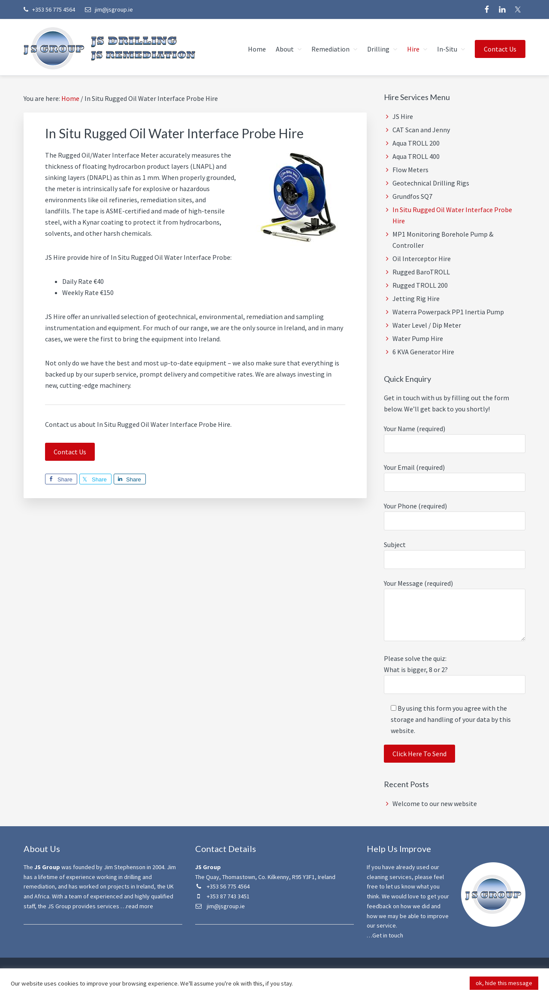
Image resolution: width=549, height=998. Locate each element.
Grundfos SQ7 (412, 196)
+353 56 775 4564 (49, 9)
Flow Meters (410, 169)
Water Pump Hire (417, 338)
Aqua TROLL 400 (416, 156)
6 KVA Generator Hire (423, 351)
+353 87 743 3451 (222, 896)
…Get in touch (385, 935)
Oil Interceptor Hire (421, 258)
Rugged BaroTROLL (421, 272)
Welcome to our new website (434, 803)
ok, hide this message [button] (504, 983)
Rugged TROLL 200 (420, 285)
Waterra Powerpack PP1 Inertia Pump (448, 311)
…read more (137, 906)
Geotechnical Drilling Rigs (430, 183)
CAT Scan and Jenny (421, 129)
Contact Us (70, 451)
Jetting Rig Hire (416, 298)
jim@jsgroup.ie (109, 9)
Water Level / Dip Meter (426, 325)
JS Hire (402, 116)
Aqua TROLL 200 (416, 143)
